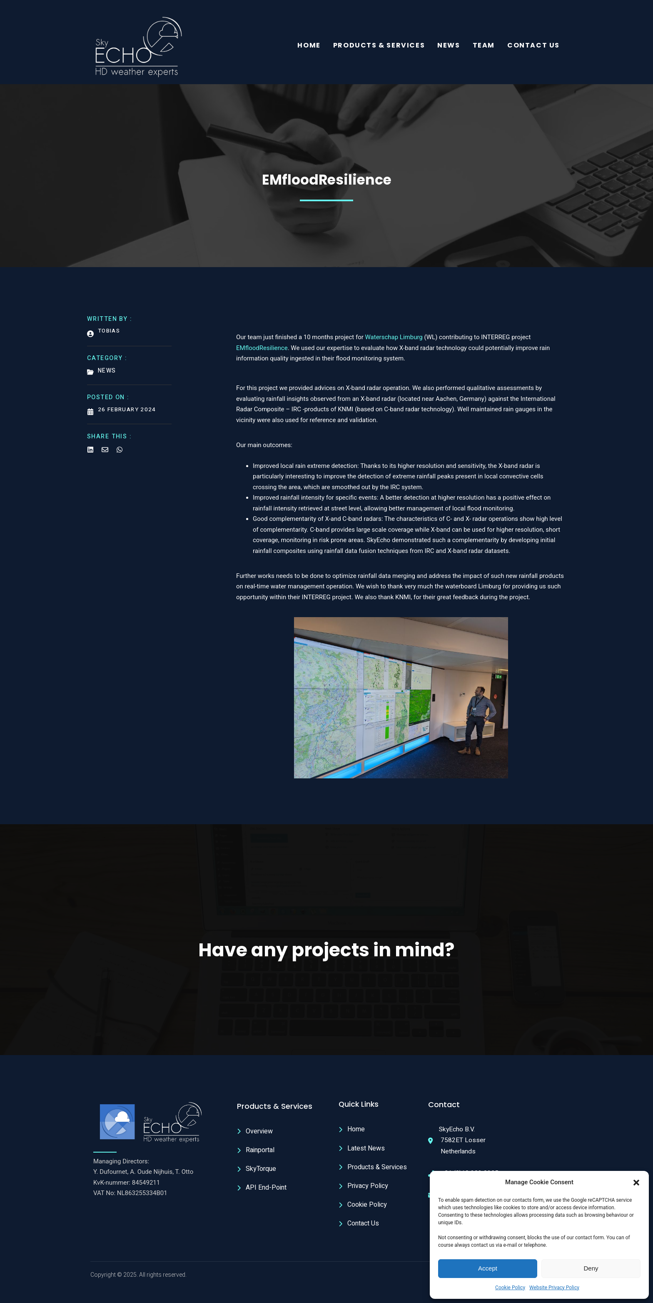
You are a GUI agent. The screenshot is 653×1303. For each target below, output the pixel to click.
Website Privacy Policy (554, 1287)
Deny (590, 1268)
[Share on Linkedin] (90, 452)
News (448, 46)
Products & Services (379, 46)
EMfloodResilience (262, 351)
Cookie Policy (510, 1287)
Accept (487, 1268)
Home (308, 46)
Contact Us (533, 46)
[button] (636, 1182)
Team (484, 46)
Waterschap (382, 341)
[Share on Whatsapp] (119, 452)
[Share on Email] (105, 452)
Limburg (411, 341)
